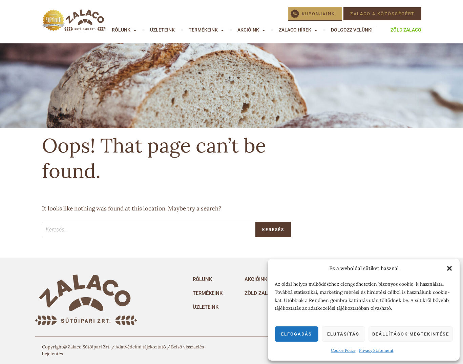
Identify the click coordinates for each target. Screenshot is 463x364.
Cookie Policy (343, 350)
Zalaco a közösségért (382, 13)
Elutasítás (343, 334)
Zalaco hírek (295, 30)
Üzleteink (162, 30)
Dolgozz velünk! (352, 30)
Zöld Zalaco (406, 30)
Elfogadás (296, 334)
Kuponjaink (318, 13)
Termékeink (203, 30)
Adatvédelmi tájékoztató (140, 347)
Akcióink (248, 30)
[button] (449, 268)
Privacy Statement (376, 350)
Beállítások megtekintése (410, 334)
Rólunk (121, 30)
